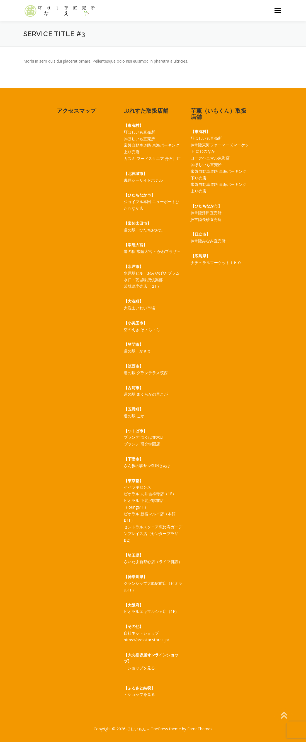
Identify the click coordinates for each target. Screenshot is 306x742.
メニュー (278, 10)
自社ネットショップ (141, 633)
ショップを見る (141, 667)
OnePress (159, 728)
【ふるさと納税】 (139, 688)
